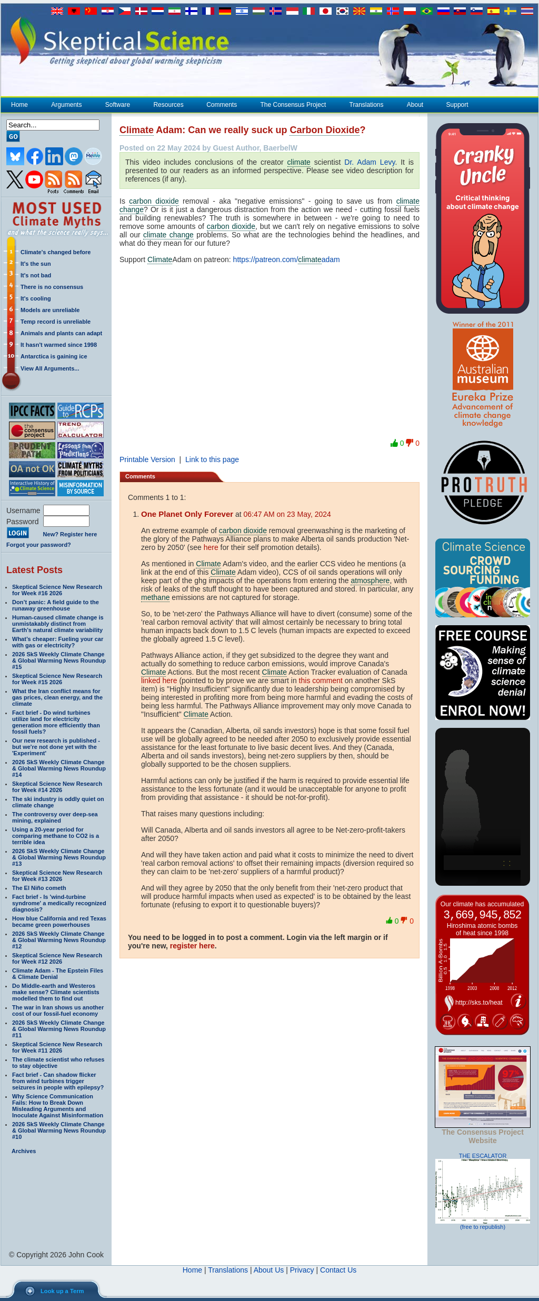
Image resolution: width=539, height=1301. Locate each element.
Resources (168, 104)
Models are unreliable (50, 310)
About (414, 104)
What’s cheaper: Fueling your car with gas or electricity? (57, 642)
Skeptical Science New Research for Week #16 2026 (57, 590)
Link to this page (212, 459)
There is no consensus (52, 287)
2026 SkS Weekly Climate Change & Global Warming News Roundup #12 (59, 939)
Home (19, 104)
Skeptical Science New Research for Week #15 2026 (57, 679)
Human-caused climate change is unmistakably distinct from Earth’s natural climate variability (58, 623)
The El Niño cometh (39, 888)
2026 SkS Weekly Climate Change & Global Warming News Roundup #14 (59, 768)
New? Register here (70, 534)
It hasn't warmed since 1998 (59, 345)
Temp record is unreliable (56, 321)
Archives (24, 1151)
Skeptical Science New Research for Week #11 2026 (57, 1047)
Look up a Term (62, 1291)
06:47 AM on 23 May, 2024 (287, 514)
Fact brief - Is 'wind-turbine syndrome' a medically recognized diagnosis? (59, 903)
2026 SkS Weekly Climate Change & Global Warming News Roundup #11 (59, 1028)
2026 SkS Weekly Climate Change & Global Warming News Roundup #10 (59, 1130)
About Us (269, 1270)
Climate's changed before (56, 252)
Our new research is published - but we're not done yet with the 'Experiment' (56, 746)
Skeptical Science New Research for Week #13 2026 (57, 875)
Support (457, 104)
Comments (221, 104)
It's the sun (36, 264)
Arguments (66, 104)
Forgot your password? (38, 545)
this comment (321, 680)
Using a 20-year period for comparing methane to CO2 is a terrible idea (55, 835)
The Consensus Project (293, 104)
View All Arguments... (50, 368)
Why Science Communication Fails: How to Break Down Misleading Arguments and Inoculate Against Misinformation (57, 1105)
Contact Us (338, 1270)
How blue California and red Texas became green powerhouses (59, 921)
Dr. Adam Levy (369, 162)
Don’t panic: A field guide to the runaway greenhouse (55, 605)
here (211, 547)
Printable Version (147, 459)
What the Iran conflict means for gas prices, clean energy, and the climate (57, 697)
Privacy (302, 1270)
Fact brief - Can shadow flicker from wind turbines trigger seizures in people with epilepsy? (58, 1081)
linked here (159, 680)
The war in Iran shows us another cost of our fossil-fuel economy (58, 1010)
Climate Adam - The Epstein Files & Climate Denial (57, 973)
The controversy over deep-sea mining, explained (55, 817)
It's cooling (36, 298)
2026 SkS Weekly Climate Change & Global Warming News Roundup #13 (59, 857)
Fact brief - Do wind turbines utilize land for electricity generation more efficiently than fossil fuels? (56, 722)
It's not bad (36, 275)
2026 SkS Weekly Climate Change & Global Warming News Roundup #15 (59, 660)
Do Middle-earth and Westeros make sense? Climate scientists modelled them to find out (55, 992)
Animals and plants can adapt (61, 333)
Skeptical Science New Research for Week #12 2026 (57, 958)
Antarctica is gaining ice (54, 356)
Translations (366, 104)
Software (117, 104)
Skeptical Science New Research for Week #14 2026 (57, 786)
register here (192, 946)
